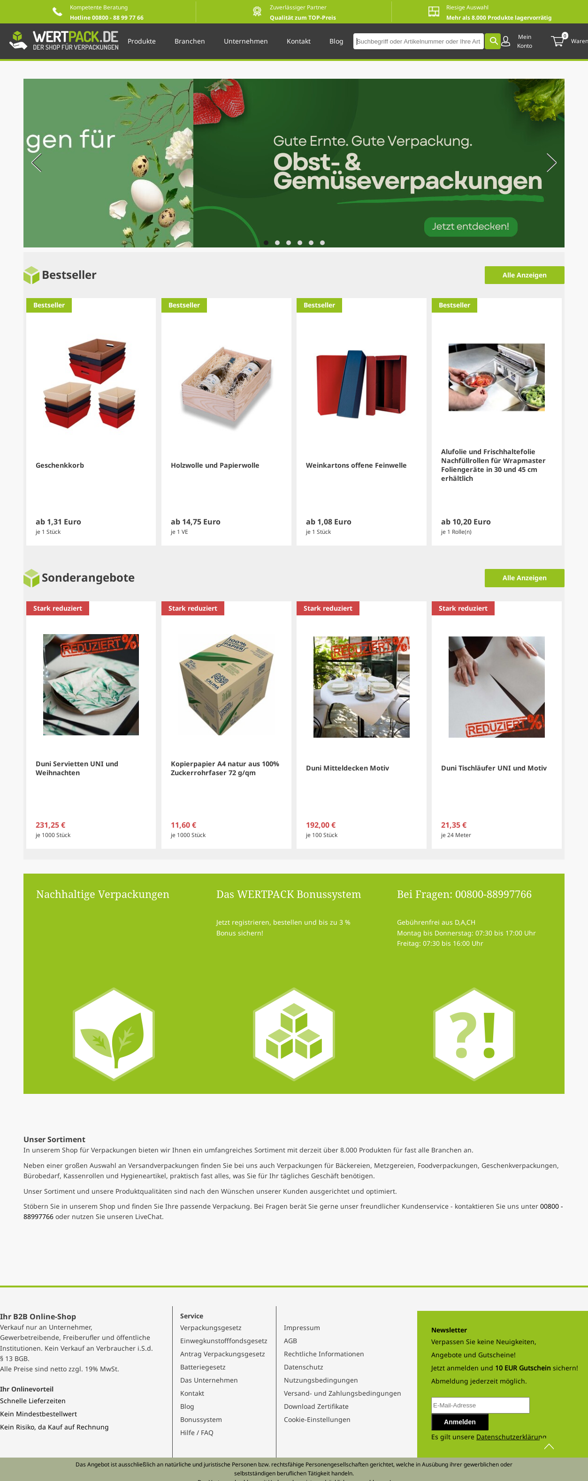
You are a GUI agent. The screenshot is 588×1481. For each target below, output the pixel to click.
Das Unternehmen (209, 1380)
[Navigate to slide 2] (277, 242)
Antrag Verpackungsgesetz (222, 1353)
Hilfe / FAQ (197, 1432)
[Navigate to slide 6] (322, 242)
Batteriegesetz (203, 1366)
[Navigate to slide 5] (311, 242)
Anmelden (460, 1422)
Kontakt (192, 1393)
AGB (290, 1340)
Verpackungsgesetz (211, 1327)
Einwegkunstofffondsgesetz (223, 1340)
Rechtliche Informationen (324, 1353)
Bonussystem (201, 1419)
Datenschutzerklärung (511, 1436)
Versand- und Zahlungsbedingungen (342, 1393)
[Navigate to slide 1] (266, 242)
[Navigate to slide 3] (288, 242)
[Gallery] (294, 164)
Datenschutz (303, 1366)
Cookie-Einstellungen (317, 1419)
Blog (187, 1406)
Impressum (302, 1327)
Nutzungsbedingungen (321, 1380)
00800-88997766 (493, 894)
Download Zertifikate (316, 1406)
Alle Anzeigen (525, 274)
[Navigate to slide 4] (300, 242)
